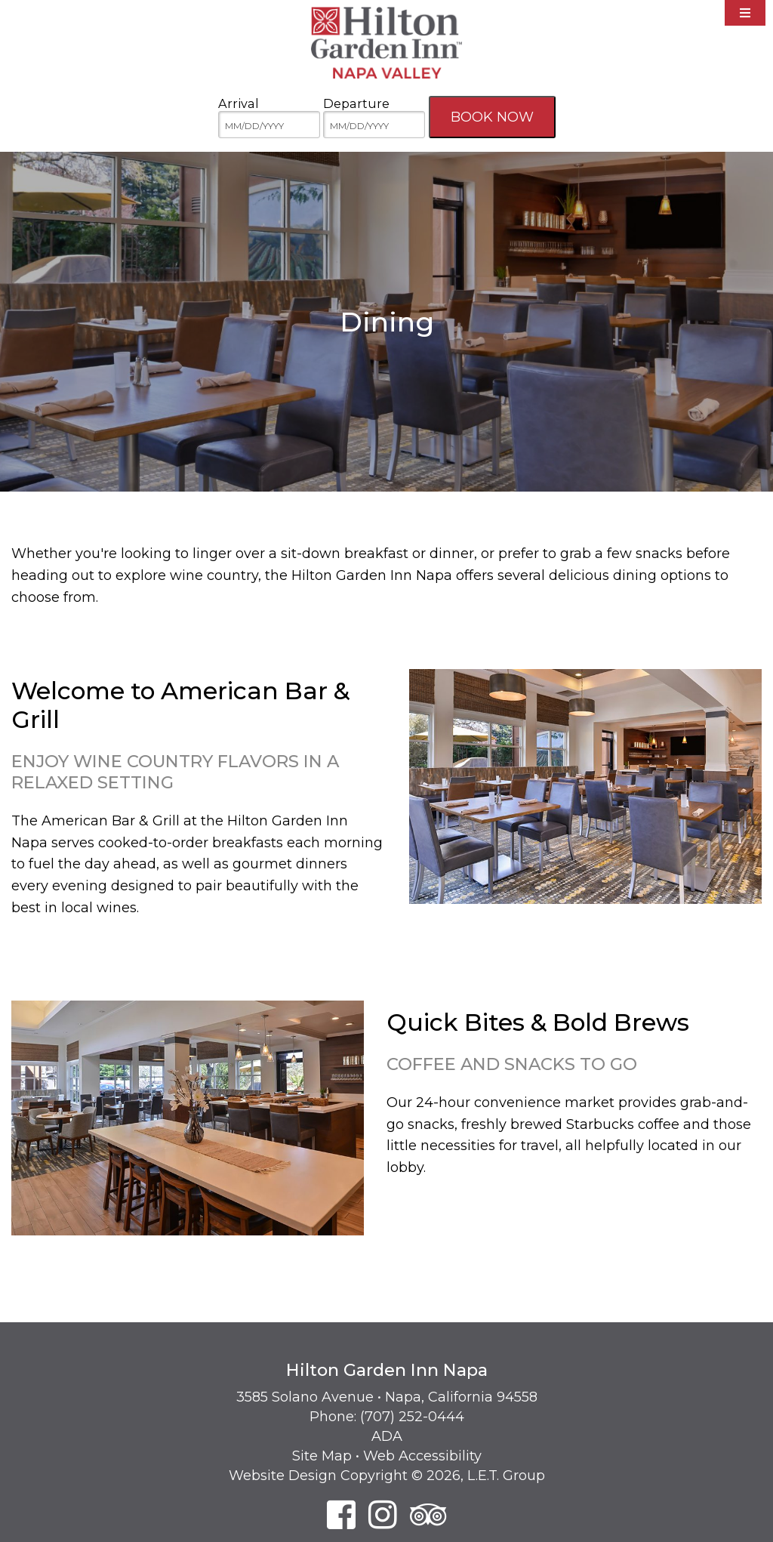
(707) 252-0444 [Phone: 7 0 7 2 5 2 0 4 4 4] (412, 1416)
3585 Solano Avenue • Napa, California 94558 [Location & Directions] (386, 1397)
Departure (356, 103)
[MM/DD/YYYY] (269, 125)
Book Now (492, 117)
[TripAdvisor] (428, 1514)
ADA (386, 1436)
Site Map (322, 1456)
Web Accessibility (422, 1456)
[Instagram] (383, 1514)
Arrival (238, 103)
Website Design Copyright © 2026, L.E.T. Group (387, 1475)
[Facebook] (341, 1514)
